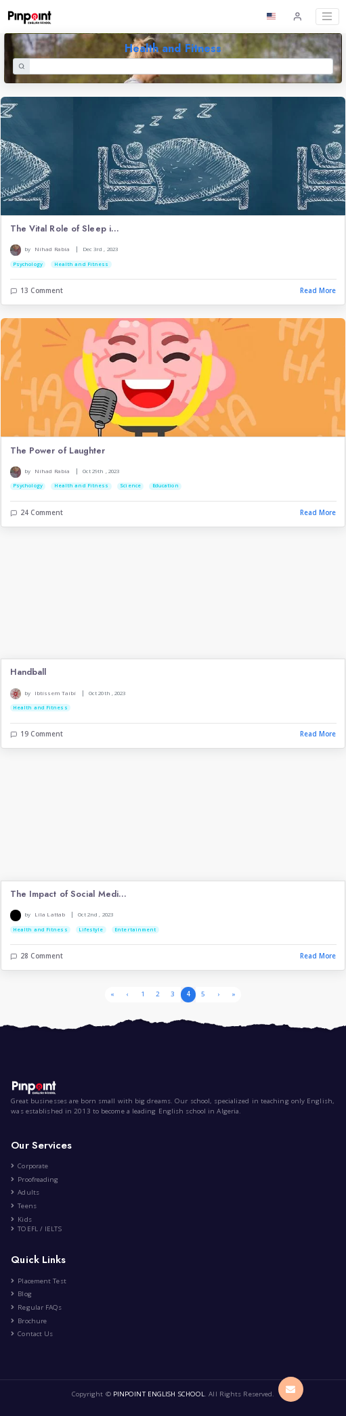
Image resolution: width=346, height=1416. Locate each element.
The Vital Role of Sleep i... (65, 229)
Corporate (29, 1165)
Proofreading (34, 1179)
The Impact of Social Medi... (68, 894)
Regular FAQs (36, 1307)
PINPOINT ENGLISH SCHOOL (158, 1394)
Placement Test (38, 1281)
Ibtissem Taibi (55, 693)
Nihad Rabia (52, 249)
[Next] (218, 994)
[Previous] (127, 994)
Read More (318, 290)
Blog (21, 1293)
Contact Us (32, 1333)
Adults (25, 1192)
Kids (21, 1219)
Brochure (29, 1321)
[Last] (233, 994)
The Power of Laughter (58, 451)
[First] (112, 994)
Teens (24, 1205)
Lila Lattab (50, 914)
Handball (28, 672)
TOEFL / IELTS (36, 1228)
